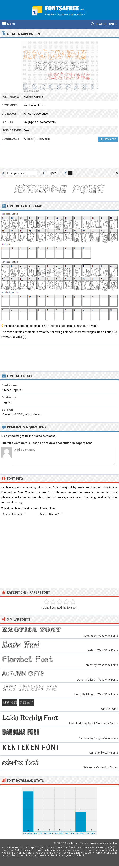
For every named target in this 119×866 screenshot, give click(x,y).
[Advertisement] (59, 156)
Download (108, 139)
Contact (113, 843)
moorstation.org (11, 502)
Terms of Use (79, 843)
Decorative (41, 113)
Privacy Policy (97, 843)
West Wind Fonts (34, 105)
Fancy (27, 113)
